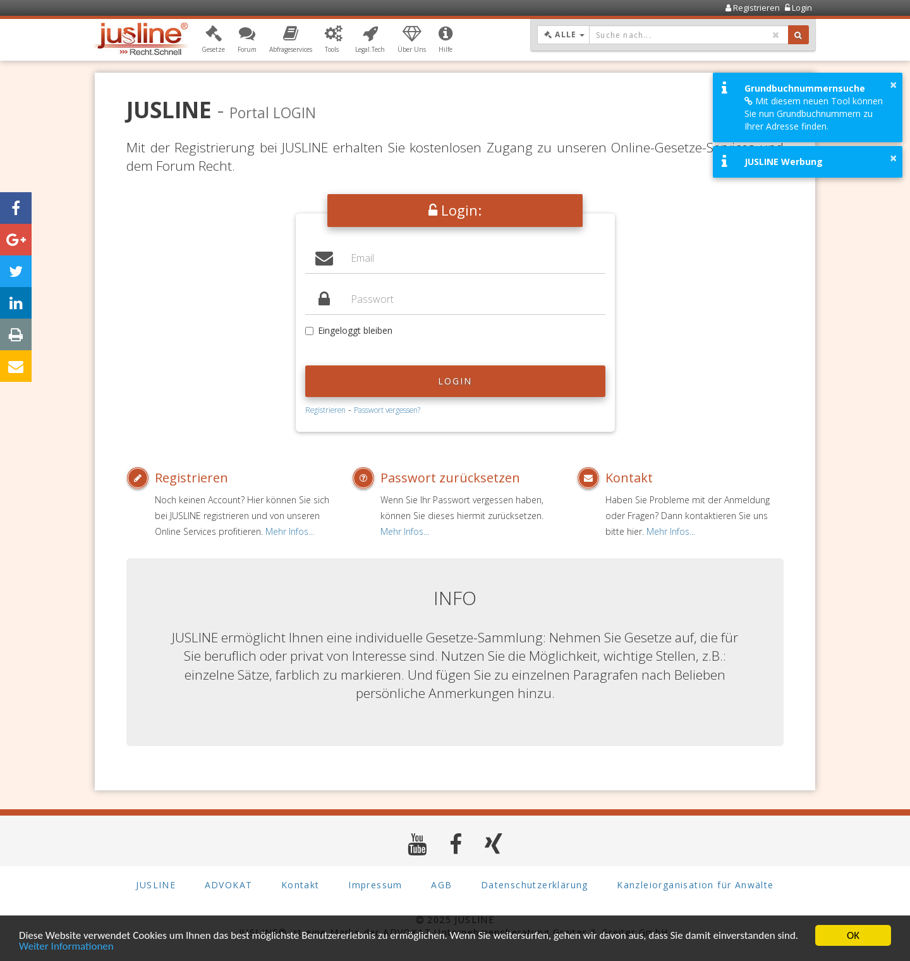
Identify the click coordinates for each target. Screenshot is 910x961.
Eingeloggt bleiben (348, 330)
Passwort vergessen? (387, 410)
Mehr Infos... (289, 531)
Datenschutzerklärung (534, 885)
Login (455, 381)
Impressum (375, 885)
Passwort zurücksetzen (450, 477)
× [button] (893, 84)
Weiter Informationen (66, 946)
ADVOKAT (229, 885)
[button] (213, 40)
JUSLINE (156, 885)
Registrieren (325, 410)
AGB (441, 885)
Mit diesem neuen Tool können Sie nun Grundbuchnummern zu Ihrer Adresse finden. (813, 113)
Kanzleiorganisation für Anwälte (695, 885)
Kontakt (629, 477)
